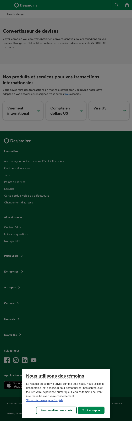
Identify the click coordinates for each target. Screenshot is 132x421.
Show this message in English (44, 400)
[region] (66, 393)
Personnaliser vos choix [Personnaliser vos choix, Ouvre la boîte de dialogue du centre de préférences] (56, 410)
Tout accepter (91, 410)
